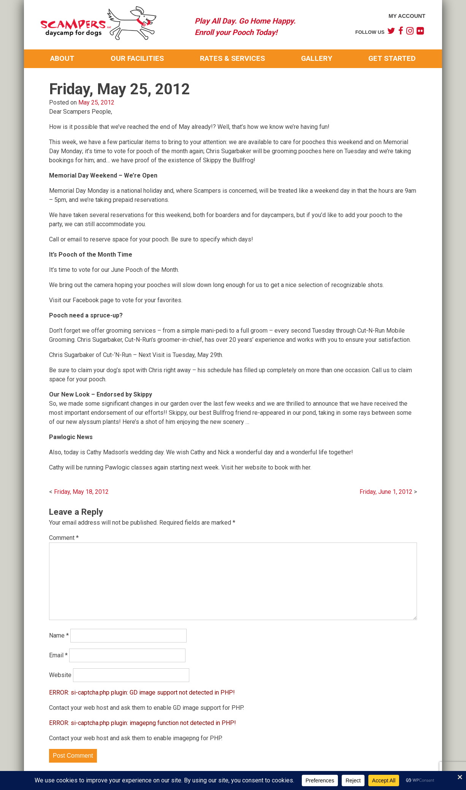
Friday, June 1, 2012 (386, 491)
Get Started (392, 58)
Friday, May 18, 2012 (81, 491)
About (62, 58)
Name (59, 635)
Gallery (316, 58)
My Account (406, 16)
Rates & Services (232, 58)
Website (60, 675)
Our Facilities (137, 58)
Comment (64, 537)
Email (58, 655)
